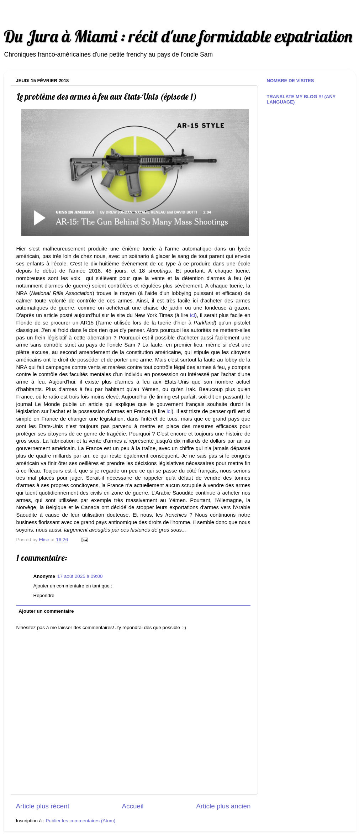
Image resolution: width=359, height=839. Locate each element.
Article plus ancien (223, 806)
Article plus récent (42, 806)
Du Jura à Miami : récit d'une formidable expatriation (178, 36)
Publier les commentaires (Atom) (81, 820)
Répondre (43, 595)
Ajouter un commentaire (46, 611)
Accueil (132, 806)
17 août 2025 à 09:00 (80, 576)
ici (192, 315)
